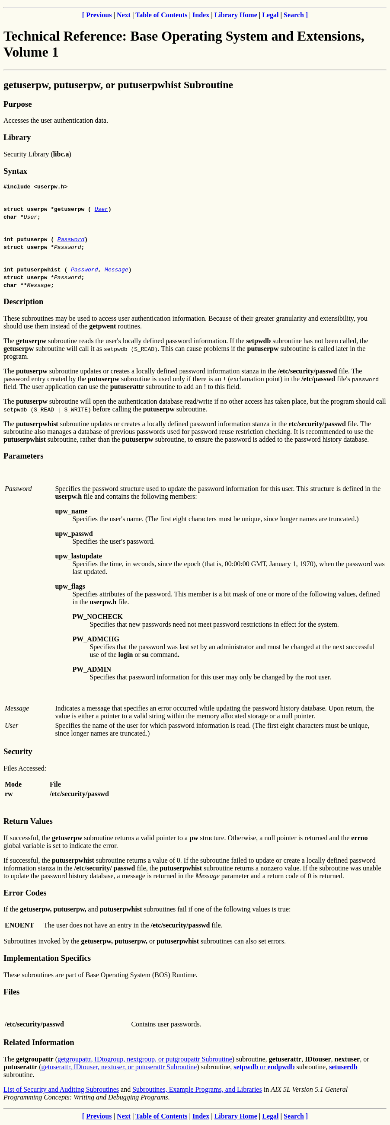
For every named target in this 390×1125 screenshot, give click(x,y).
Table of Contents (161, 15)
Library (17, 137)
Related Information (38, 1043)
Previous (99, 15)
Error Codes (25, 894)
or (263, 1068)
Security (17, 752)
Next (124, 15)
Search (294, 15)
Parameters (23, 457)
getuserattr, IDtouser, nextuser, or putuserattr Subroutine (119, 1068)
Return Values (28, 822)
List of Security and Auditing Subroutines (61, 1090)
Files (11, 993)
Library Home (235, 15)
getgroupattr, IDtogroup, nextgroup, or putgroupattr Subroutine (145, 1060)
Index (200, 15)
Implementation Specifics (47, 959)
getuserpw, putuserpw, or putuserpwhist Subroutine (118, 84)
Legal (270, 15)
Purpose (17, 103)
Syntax (15, 170)
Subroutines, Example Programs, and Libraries (197, 1090)
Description (23, 302)
